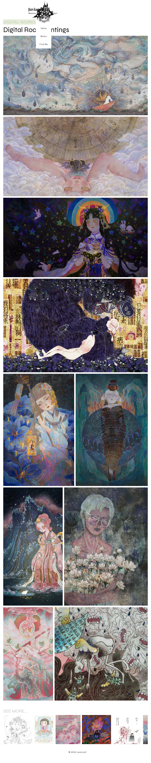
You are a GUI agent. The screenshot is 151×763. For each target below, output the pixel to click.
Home (44, 28)
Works (43, 36)
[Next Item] (142, 729)
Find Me (44, 44)
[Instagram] (145, 385)
